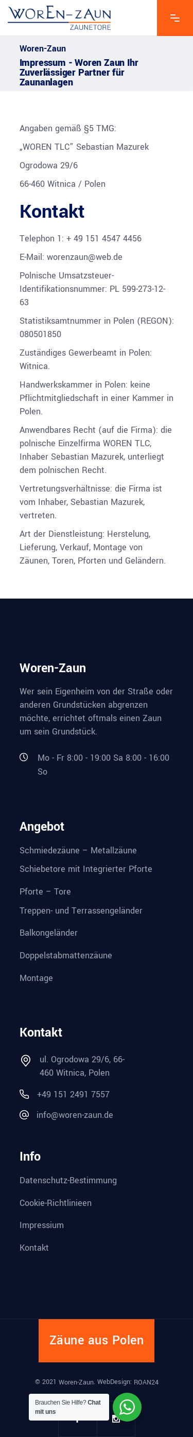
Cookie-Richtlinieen (56, 1202)
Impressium (42, 1225)
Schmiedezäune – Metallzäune (78, 850)
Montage (36, 978)
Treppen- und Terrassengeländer (81, 910)
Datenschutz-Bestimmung (68, 1180)
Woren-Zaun (76, 1382)
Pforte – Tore (45, 892)
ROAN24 (146, 1382)
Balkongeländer (49, 933)
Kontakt (34, 1248)
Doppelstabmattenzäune (66, 955)
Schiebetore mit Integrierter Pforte (86, 869)
